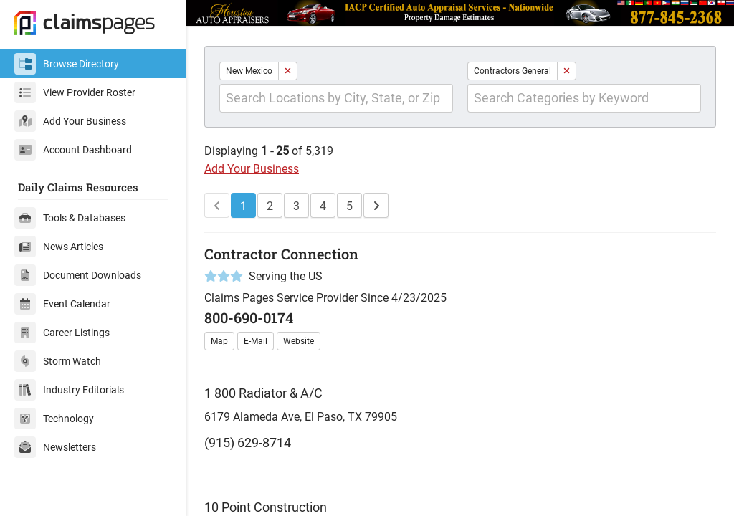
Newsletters (55, 447)
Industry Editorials (69, 390)
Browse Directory (66, 64)
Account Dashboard (73, 150)
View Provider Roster (74, 92)
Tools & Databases (69, 218)
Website (298, 341)
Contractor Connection (281, 253)
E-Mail (255, 341)
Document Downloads (77, 275)
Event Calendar (62, 304)
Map (219, 341)
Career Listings (62, 332)
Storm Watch (57, 361)
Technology (54, 418)
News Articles (58, 246)
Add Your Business (70, 121)
